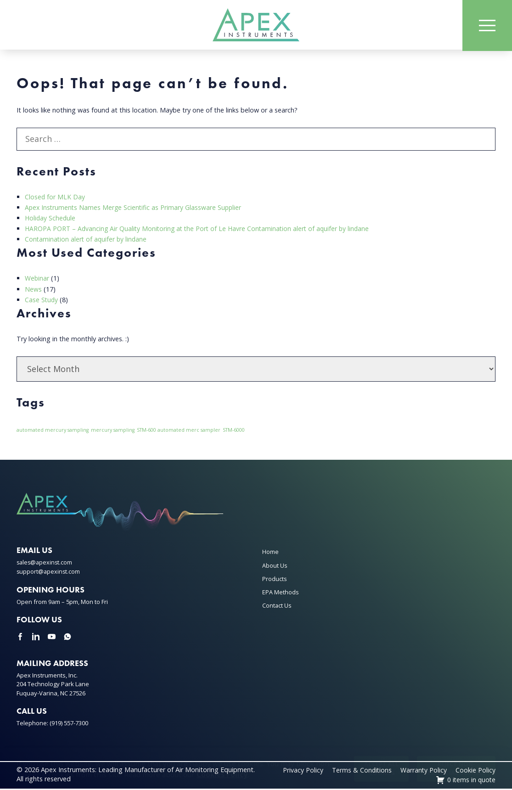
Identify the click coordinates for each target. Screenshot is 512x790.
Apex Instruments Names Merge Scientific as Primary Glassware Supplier (135, 209)
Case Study (42, 301)
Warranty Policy (423, 771)
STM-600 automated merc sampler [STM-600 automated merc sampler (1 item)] (178, 432)
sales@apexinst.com (45, 564)
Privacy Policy (301, 771)
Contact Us (277, 607)
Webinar (37, 280)
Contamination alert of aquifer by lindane (87, 241)
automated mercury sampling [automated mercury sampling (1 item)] (53, 432)
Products (274, 580)
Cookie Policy (475, 771)
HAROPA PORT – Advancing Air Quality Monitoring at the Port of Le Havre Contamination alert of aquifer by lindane (201, 230)
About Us (274, 567)
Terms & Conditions (360, 771)
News (33, 290)
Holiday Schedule (51, 219)
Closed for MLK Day (55, 198)
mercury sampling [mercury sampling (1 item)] (113, 432)
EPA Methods (280, 594)
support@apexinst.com (49, 573)
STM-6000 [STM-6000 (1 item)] (234, 432)
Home (270, 553)
